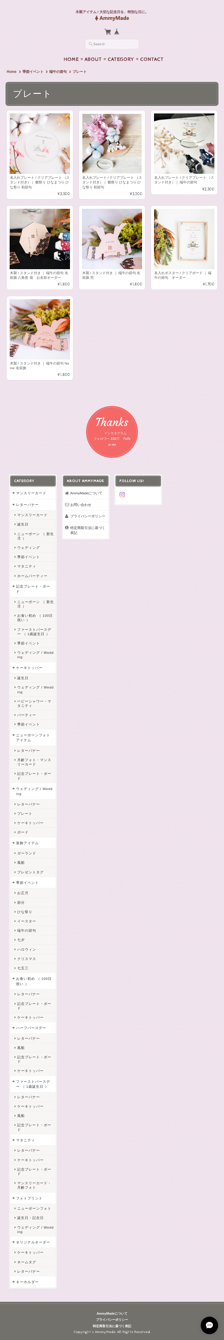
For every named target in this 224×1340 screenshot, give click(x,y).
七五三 (23, 968)
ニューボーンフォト (34, 1208)
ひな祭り (24, 912)
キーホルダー (27, 1282)
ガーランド (26, 853)
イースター (26, 921)
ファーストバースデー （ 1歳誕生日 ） (34, 632)
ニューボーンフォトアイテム (33, 737)
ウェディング (28, 547)
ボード (23, 832)
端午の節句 (58, 72)
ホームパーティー (32, 576)
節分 (21, 902)
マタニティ (26, 566)
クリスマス (26, 959)
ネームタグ (26, 1262)
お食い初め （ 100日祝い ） (35, 618)
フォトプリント (29, 1198)
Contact (152, 59)
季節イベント (32, 72)
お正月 (23, 893)
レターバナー (27, 505)
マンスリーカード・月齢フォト (34, 1185)
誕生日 (23, 524)
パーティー (26, 715)
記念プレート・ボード (33, 588)
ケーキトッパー (29, 668)
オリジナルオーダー (33, 1242)
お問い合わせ (80, 505)
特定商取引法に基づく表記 (87, 530)
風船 (21, 862)
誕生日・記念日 (30, 1218)
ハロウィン (26, 949)
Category (121, 59)
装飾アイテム (27, 843)
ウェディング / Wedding (35, 655)
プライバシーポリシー (87, 516)
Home (71, 59)
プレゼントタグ (30, 872)
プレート (24, 813)
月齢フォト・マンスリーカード (34, 762)
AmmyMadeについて (86, 493)
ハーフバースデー (31, 1028)
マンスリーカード (31, 493)
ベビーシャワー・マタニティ (34, 703)
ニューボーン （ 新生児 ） (35, 536)
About (93, 59)
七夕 (21, 940)
